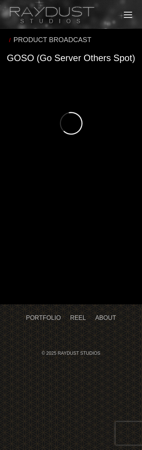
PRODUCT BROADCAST (53, 40)
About (105, 318)
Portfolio (43, 318)
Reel (78, 318)
